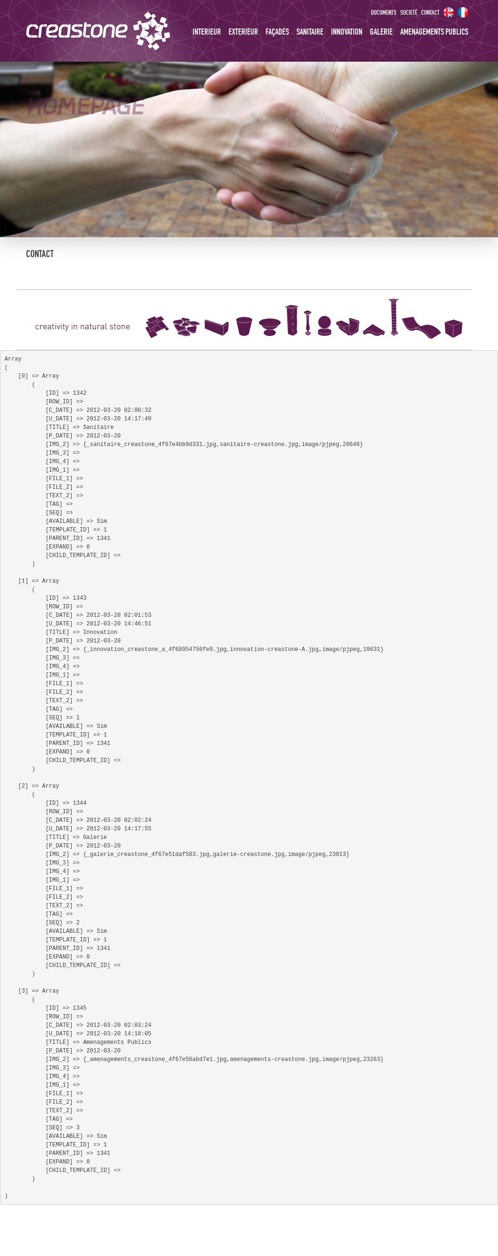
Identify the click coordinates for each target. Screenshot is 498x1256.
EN (448, 12)
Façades (277, 32)
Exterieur (243, 32)
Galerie (381, 32)
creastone (121, 31)
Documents (384, 12)
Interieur (207, 32)
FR (463, 12)
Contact (430, 12)
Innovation (346, 32)
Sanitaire (309, 32)
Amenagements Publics (434, 32)
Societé (408, 12)
